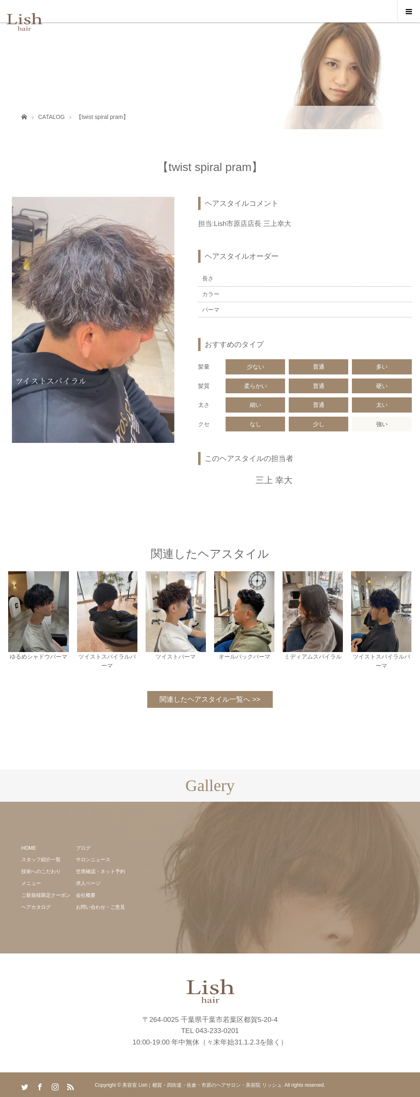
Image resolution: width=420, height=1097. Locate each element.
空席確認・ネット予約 (100, 871)
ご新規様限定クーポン (46, 895)
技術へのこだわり (41, 871)
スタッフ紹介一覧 (41, 859)
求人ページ (88, 883)
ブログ (83, 848)
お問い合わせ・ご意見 (100, 907)
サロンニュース (93, 859)
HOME (28, 848)
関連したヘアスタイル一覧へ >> (210, 699)
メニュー (31, 883)
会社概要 (86, 895)
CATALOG (51, 117)
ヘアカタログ (36, 907)
